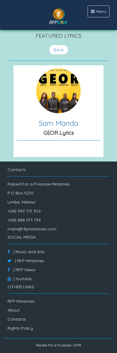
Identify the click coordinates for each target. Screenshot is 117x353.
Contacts (17, 319)
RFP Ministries (21, 301)
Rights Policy (20, 328)
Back (59, 49)
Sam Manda (58, 123)
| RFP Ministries (26, 260)
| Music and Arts (26, 251)
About (14, 310)
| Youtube (20, 278)
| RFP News (21, 269)
